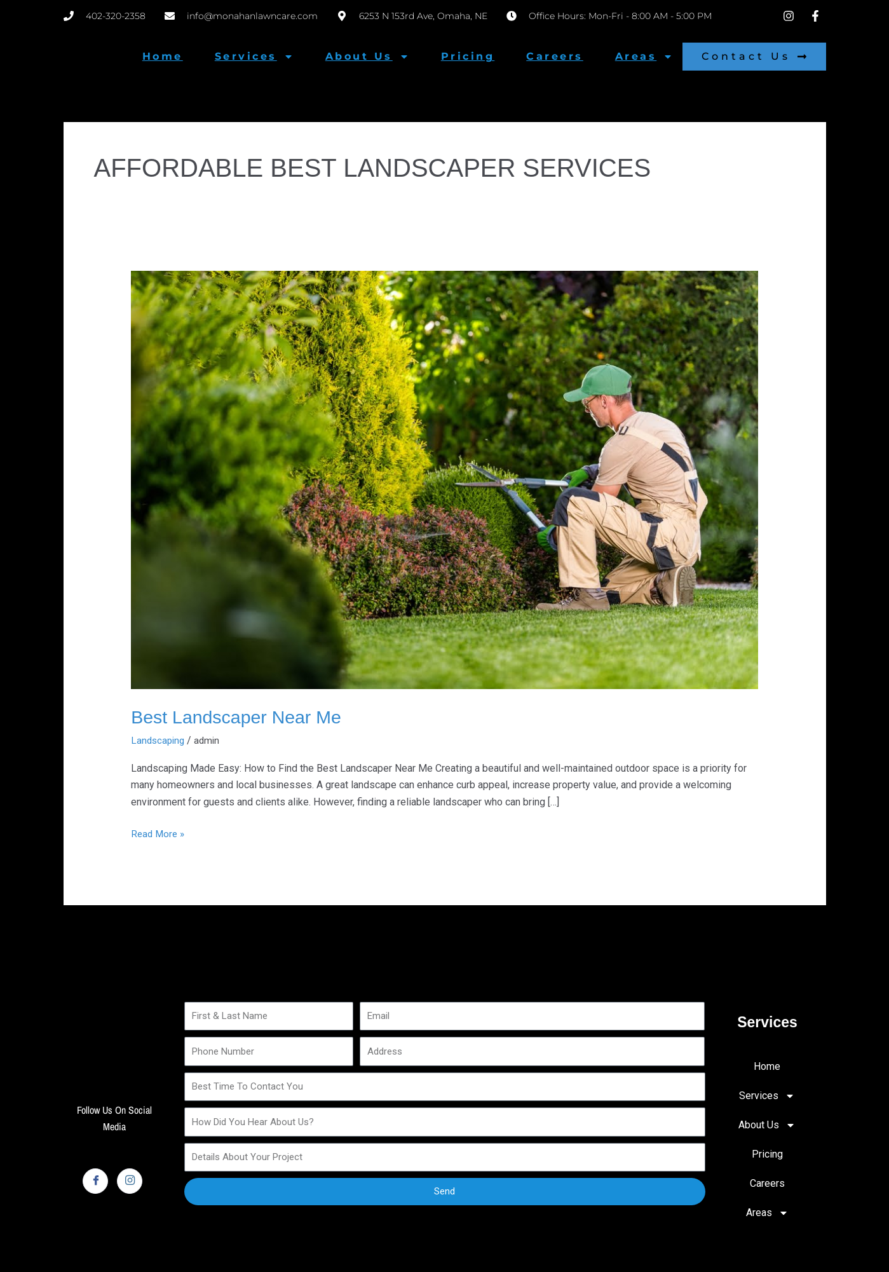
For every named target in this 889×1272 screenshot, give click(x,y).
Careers (554, 56)
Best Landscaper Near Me (242, 716)
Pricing (468, 56)
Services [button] (254, 56)
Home (162, 56)
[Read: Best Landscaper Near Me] (444, 479)
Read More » (159, 832)
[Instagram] (129, 1180)
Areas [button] (644, 56)
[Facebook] (95, 1180)
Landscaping (159, 740)
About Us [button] (367, 56)
